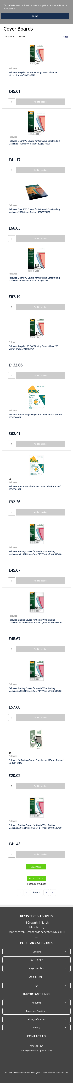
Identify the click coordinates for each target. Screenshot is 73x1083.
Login (36, 985)
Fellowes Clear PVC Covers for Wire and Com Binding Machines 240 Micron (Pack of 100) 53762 (34, 279)
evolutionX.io (62, 1073)
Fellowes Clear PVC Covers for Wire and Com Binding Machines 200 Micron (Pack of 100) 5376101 (34, 211)
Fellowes (13, 68)
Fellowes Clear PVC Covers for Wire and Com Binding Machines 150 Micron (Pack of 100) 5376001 (34, 142)
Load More (36, 867)
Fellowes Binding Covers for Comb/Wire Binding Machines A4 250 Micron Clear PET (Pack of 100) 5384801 (35, 690)
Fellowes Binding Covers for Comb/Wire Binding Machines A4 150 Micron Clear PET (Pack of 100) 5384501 (35, 826)
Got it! (35, 15)
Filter (65, 36)
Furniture (36, 951)
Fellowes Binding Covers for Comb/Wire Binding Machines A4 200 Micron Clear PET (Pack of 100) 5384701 (35, 621)
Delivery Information (36, 1019)
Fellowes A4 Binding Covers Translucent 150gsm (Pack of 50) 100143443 (36, 761)
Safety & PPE (36, 960)
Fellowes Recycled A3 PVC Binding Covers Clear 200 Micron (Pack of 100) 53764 (33, 348)
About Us (36, 1002)
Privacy (36, 1027)
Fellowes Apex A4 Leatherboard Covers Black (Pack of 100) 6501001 (34, 488)
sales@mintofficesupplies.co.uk (36, 1050)
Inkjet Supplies (36, 968)
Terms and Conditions (36, 1011)
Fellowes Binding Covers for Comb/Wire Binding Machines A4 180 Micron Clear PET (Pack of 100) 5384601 (35, 553)
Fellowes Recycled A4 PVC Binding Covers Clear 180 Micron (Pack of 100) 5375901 (33, 74)
